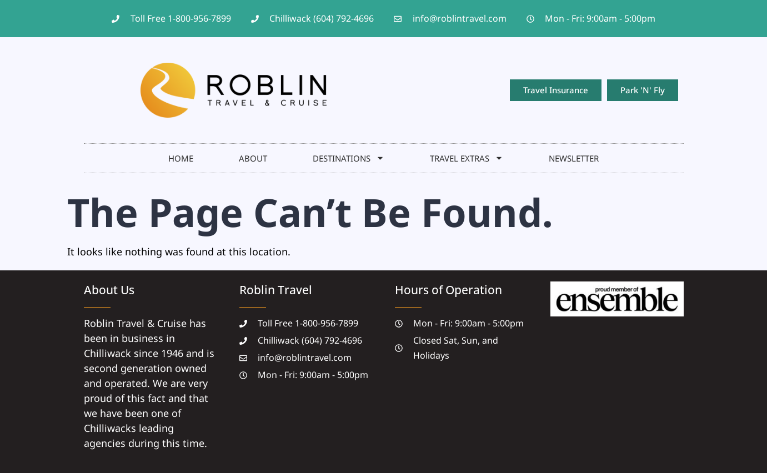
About (253, 158)
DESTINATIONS (348, 158)
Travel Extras (466, 158)
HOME (180, 158)
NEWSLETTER (574, 158)
